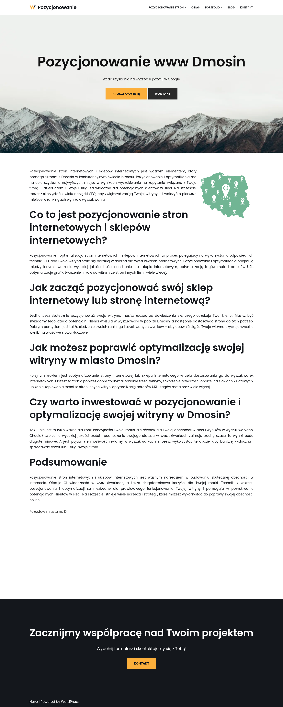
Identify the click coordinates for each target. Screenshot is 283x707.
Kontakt (246, 7)
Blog (231, 7)
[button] (185, 7)
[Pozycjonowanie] (53, 8)
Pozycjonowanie (42, 171)
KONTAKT (163, 93)
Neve (33, 701)
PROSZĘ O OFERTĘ (126, 93)
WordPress (70, 701)
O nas (195, 7)
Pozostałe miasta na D (47, 511)
